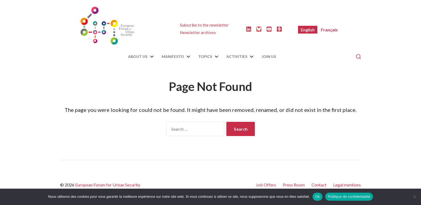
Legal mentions (347, 184)
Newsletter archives (198, 32)
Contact (318, 184)
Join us (269, 56)
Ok (317, 197)
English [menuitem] (308, 29)
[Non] (414, 196)
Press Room (294, 184)
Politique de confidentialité (349, 197)
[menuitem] (307, 30)
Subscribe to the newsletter (204, 25)
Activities (236, 56)
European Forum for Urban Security (107, 184)
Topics (205, 56)
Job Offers (266, 184)
